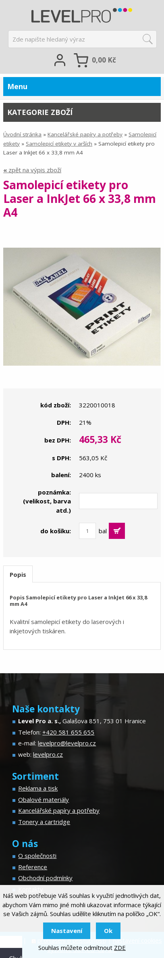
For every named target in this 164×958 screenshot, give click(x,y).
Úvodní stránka (22, 134)
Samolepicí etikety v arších (59, 143)
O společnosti (37, 856)
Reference (32, 867)
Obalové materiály (43, 799)
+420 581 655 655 (68, 732)
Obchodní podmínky (45, 878)
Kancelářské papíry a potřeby (85, 134)
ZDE (120, 947)
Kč (104, 60)
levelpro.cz (48, 754)
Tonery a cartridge (44, 822)
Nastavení (66, 931)
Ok (108, 931)
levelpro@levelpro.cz (67, 743)
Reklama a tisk (38, 788)
